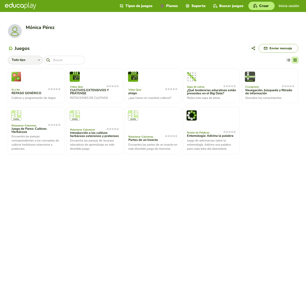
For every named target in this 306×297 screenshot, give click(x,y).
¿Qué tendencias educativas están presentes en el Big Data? (211, 92)
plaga (132, 93)
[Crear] (261, 6)
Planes (168, 6)
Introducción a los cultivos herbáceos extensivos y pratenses (94, 134)
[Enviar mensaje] (278, 48)
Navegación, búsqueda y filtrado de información (268, 92)
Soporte (195, 6)
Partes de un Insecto (143, 139)
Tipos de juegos (135, 6)
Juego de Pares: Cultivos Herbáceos (29, 130)
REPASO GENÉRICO (26, 93)
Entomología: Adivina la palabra (210, 135)
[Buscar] (64, 60)
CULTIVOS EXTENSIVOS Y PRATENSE (89, 92)
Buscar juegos (227, 6)
